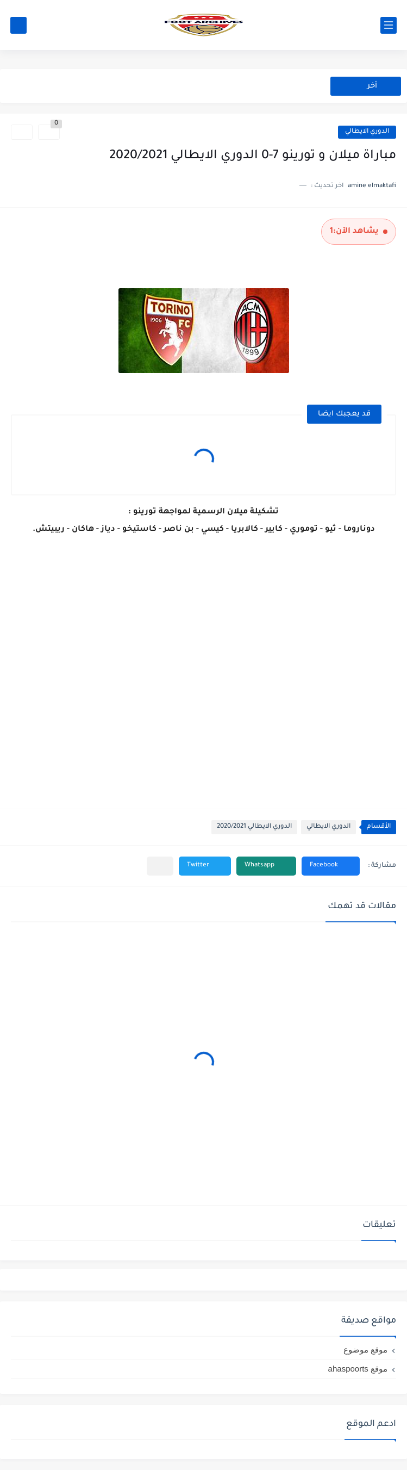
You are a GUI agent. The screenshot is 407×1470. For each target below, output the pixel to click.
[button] (331, 866)
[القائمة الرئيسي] (388, 25)
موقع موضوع (365, 1349)
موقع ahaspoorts (357, 1368)
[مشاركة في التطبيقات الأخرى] (160, 866)
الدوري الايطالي (367, 131)
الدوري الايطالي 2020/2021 (254, 826)
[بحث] (18, 25)
